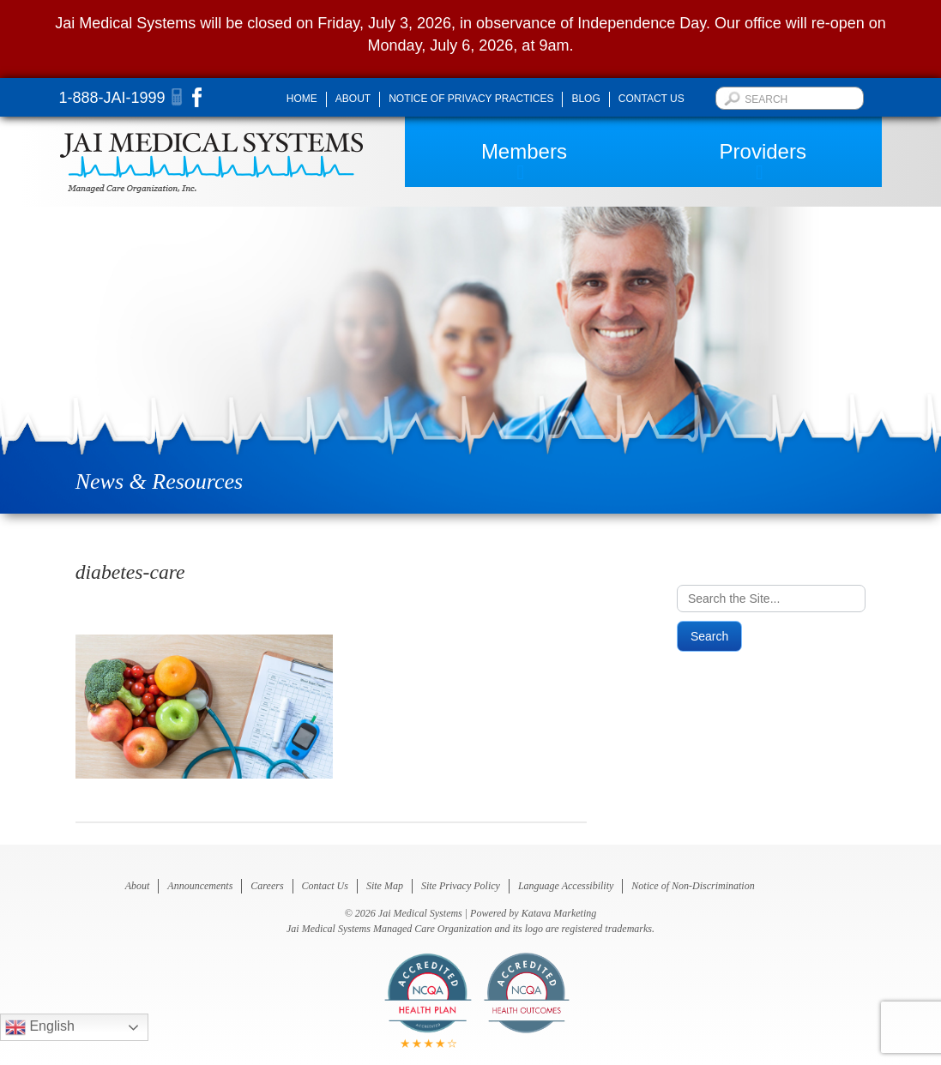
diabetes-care (130, 572)
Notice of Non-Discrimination (692, 886)
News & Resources (159, 481)
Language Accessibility (565, 886)
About (353, 99)
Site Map (384, 886)
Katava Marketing (559, 913)
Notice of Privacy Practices (471, 99)
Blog (585, 99)
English (40, 1027)
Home (302, 99)
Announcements (199, 886)
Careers (266, 886)
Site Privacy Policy (460, 886)
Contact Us (651, 99)
